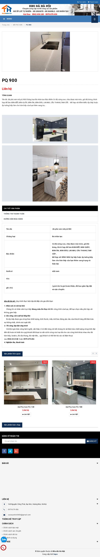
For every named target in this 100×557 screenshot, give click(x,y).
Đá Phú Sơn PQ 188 (74, 407)
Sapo (55, 554)
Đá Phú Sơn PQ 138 (26, 407)
